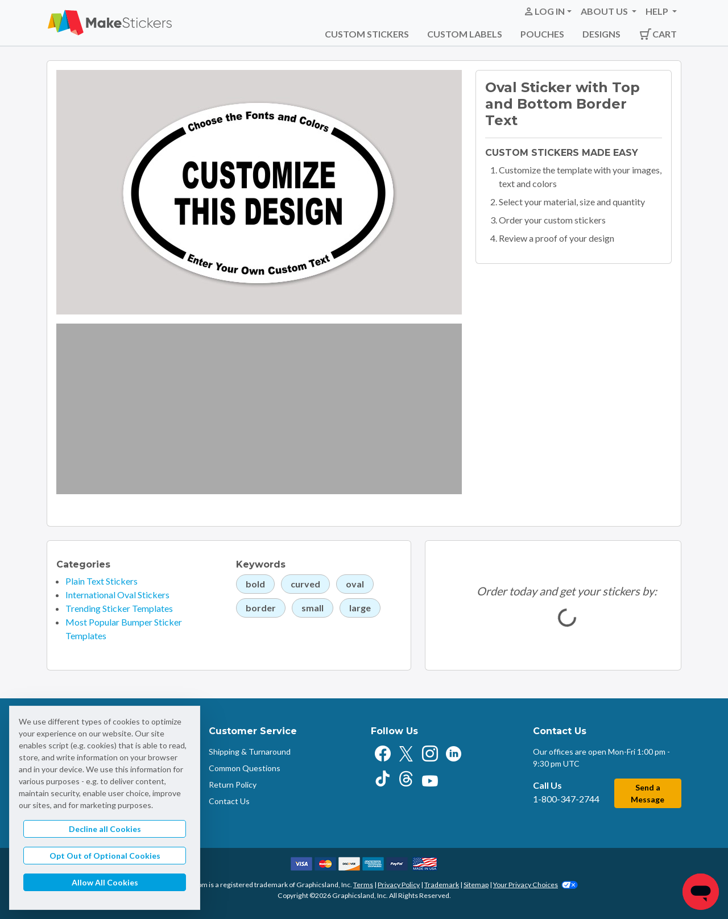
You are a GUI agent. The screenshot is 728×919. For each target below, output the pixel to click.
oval (355, 583)
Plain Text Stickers (101, 581)
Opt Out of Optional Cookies (104, 855)
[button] (547, 11)
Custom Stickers (367, 33)
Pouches (542, 33)
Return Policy (233, 784)
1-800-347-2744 (566, 798)
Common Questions (244, 768)
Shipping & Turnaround (250, 751)
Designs (601, 33)
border (261, 607)
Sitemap (476, 884)
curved (305, 583)
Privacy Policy (399, 884)
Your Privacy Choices (535, 884)
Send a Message (647, 793)
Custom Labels (464, 33)
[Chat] (700, 892)
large (360, 607)
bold (255, 583)
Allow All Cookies (105, 882)
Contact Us (229, 801)
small (312, 607)
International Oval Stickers (117, 594)
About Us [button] (605, 11)
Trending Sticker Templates (119, 608)
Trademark (441, 884)
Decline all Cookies (105, 829)
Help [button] (658, 11)
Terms (363, 884)
